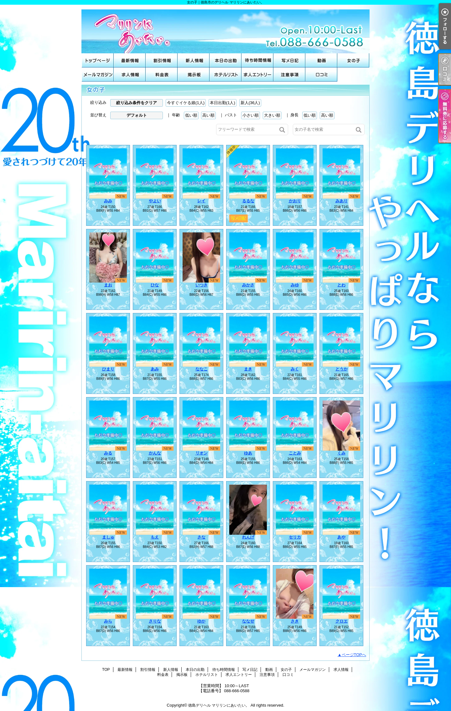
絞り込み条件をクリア (136, 102)
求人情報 (130, 74)
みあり (341, 201)
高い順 (208, 115)
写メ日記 (289, 60)
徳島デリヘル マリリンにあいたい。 (218, 705)
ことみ (295, 453)
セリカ (295, 537)
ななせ (248, 621)
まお (108, 285)
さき (295, 621)
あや (341, 537)
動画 (321, 60)
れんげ (248, 537)
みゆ (295, 285)
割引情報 (162, 60)
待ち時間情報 (257, 60)
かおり (295, 201)
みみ (108, 201)
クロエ (341, 621)
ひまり (108, 369)
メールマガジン (98, 74)
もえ (155, 537)
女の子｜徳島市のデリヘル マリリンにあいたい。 (225, 29)
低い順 (191, 115)
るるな (248, 201)
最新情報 (130, 60)
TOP (98, 60)
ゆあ (248, 453)
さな (201, 537)
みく (295, 369)
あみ (155, 369)
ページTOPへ (354, 654)
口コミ (321, 74)
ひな (155, 285)
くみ (341, 453)
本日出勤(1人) (222, 102)
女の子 (353, 60)
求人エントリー (257, 74)
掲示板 (194, 74)
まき (248, 369)
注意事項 (289, 74)
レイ (201, 201)
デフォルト (137, 115)
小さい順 (250, 115)
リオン (201, 453)
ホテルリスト (225, 74)
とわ (341, 285)
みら (108, 621)
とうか (341, 369)
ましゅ (108, 537)
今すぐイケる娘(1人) (186, 102)
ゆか (201, 621)
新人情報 (194, 60)
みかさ (248, 285)
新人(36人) (250, 102)
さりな (155, 621)
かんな (155, 453)
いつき (201, 285)
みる (108, 453)
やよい (155, 201)
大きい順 (272, 115)
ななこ (201, 369)
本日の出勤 (225, 60)
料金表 (162, 74)
